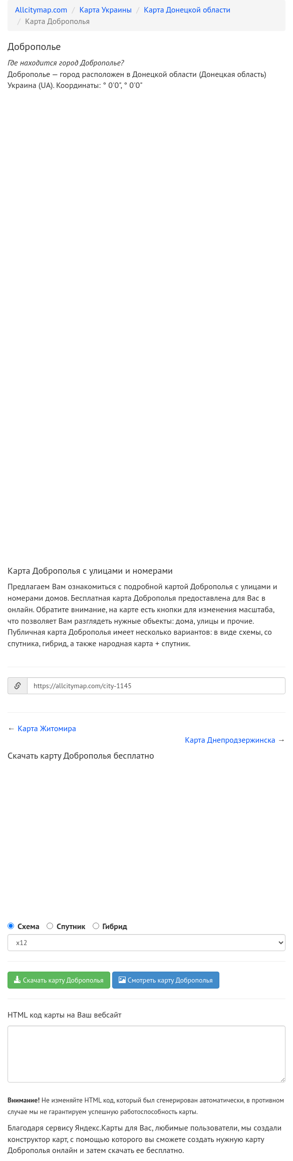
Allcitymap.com (41, 9)
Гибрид (115, 926)
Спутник (71, 926)
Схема (29, 926)
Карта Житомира (47, 728)
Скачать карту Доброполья (59, 980)
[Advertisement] (146, 173)
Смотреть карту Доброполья (166, 980)
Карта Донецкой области (187, 9)
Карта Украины (106, 9)
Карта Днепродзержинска (230, 740)
